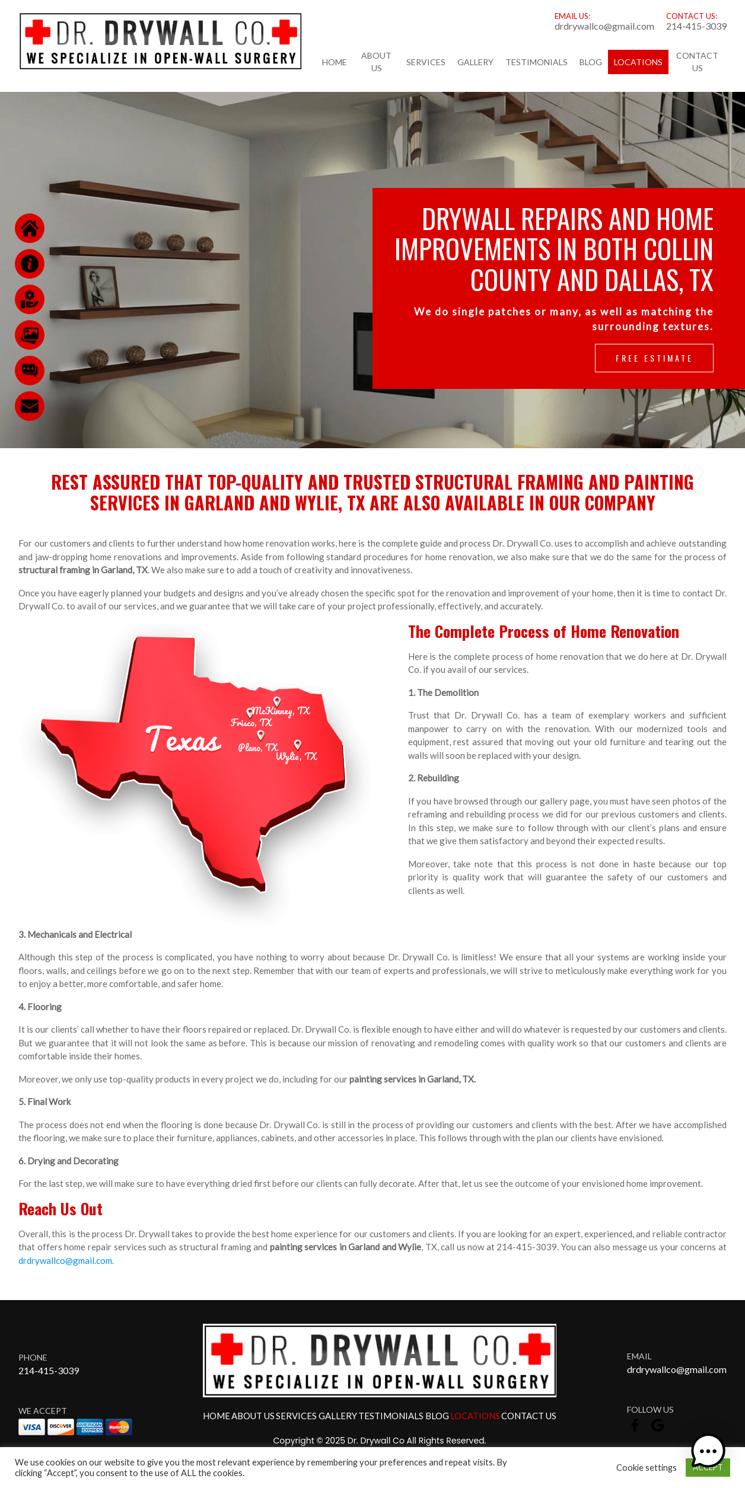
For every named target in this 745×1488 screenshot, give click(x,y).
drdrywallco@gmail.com (604, 25)
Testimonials (536, 62)
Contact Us (697, 61)
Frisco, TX (251, 723)
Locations (638, 62)
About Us (376, 61)
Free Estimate (654, 358)
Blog (591, 62)
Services (425, 62)
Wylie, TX (295, 756)
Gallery (475, 62)
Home (334, 62)
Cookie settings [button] (646, 1468)
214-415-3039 (696, 25)
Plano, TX (257, 747)
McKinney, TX (280, 711)
